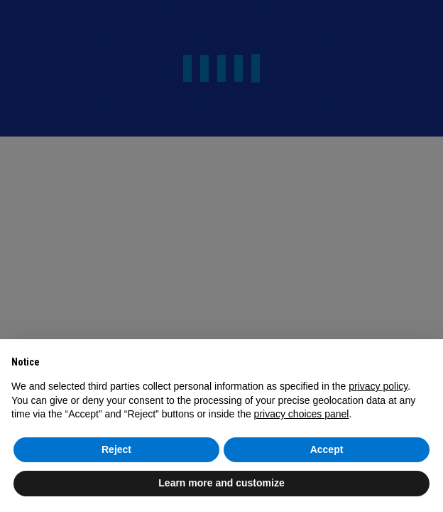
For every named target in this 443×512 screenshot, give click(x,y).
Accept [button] (327, 449)
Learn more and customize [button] (221, 483)
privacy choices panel (301, 414)
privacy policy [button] (378, 386)
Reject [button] (116, 449)
